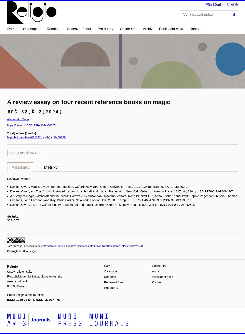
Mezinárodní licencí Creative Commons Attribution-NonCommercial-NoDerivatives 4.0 (93, 246)
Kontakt (196, 29)
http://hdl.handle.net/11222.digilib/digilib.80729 (36, 137)
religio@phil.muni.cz (30, 295)
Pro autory (105, 29)
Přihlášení (213, 4)
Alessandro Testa (18, 119)
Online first (128, 29)
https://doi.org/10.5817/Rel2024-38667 (31, 125)
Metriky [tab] (51, 167)
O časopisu (31, 29)
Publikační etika (171, 29)
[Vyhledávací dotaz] (209, 14)
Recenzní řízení (79, 29)
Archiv (147, 29)
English (232, 4)
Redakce (53, 29)
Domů (11, 29)
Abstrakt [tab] (20, 167)
